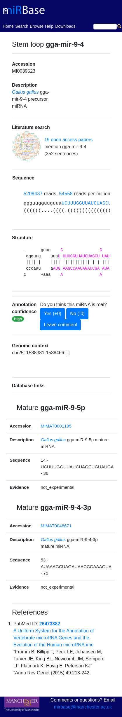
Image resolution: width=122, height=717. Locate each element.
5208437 (33, 193)
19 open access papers (68, 139)
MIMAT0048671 (56, 525)
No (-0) (77, 313)
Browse (36, 26)
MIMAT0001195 (56, 425)
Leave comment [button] (60, 324)
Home (8, 26)
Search (21, 26)
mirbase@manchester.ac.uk (83, 706)
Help (49, 26)
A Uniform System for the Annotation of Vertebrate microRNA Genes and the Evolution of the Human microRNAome (53, 637)
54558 (66, 193)
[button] (26, 147)
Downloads (65, 26)
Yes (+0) (52, 313)
